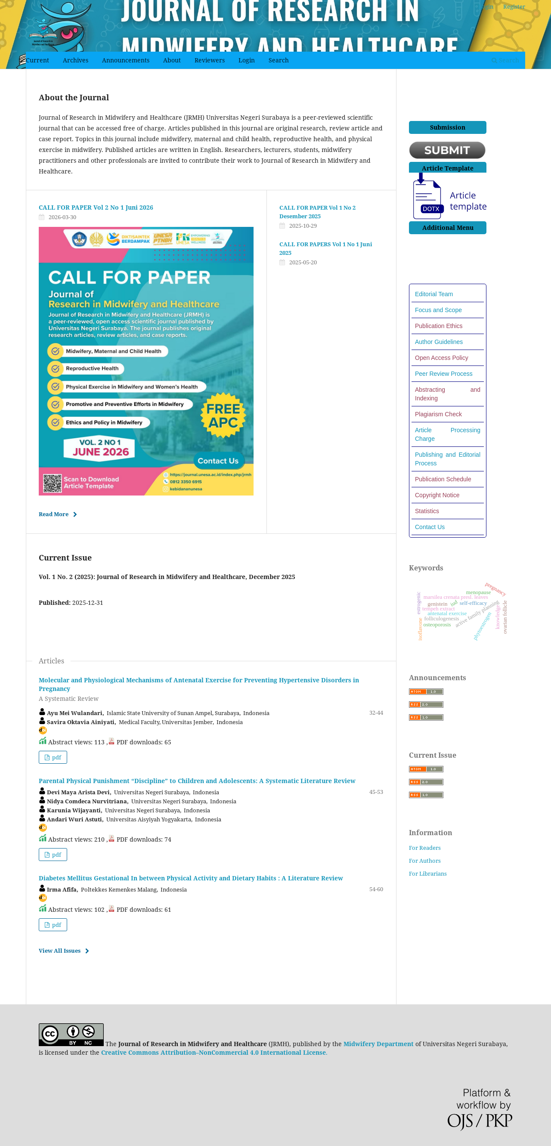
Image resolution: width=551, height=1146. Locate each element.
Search (279, 60)
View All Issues (59, 950)
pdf (56, 757)
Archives (75, 60)
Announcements (125, 60)
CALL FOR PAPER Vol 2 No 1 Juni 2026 (96, 207)
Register (514, 6)
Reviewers (210, 60)
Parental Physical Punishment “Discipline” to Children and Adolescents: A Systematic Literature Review (197, 781)
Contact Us (430, 526)
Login (246, 60)
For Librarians (428, 873)
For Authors (425, 860)
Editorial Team (434, 294)
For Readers (425, 848)
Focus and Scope (438, 310)
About (172, 60)
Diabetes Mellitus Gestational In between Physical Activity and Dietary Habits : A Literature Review (191, 878)
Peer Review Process (444, 373)
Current (37, 60)
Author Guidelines (439, 341)
